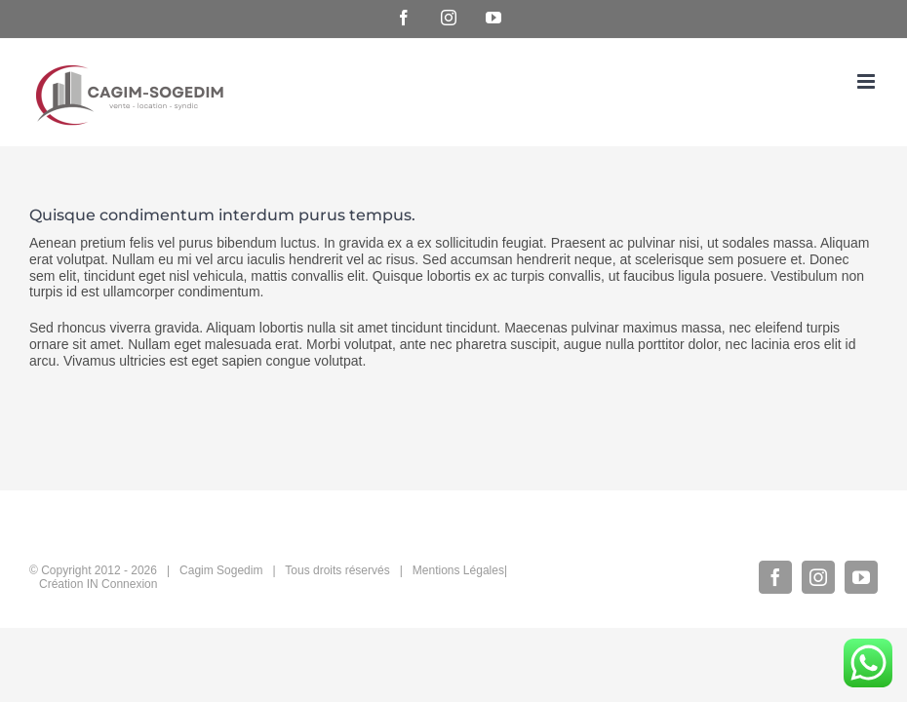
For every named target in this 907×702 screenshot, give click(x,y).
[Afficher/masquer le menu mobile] (867, 81)
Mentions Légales (458, 570)
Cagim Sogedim (220, 570)
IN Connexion (122, 584)
